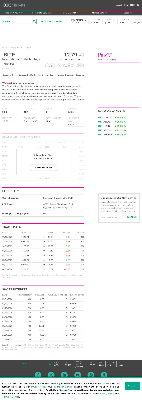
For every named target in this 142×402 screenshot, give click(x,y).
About (119, 5)
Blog (126, 5)
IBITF (23, 47)
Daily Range (29, 109)
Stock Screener (51, 21)
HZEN (106, 126)
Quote (15, 75)
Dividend (72, 109)
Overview (7, 75)
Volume (49, 109)
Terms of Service (63, 386)
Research (79, 75)
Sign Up (132, 217)
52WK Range (29, 118)
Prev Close (7, 118)
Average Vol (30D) (54, 118)
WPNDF (107, 134)
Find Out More (44, 167)
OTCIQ (132, 5)
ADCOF (107, 121)
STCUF (107, 130)
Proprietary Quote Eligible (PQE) (58, 198)
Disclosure (70, 75)
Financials (59, 75)
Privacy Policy (38, 386)
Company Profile (26, 75)
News (52, 75)
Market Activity (8, 47)
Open (4, 109)
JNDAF (107, 117)
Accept (132, 385)
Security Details (41, 75)
